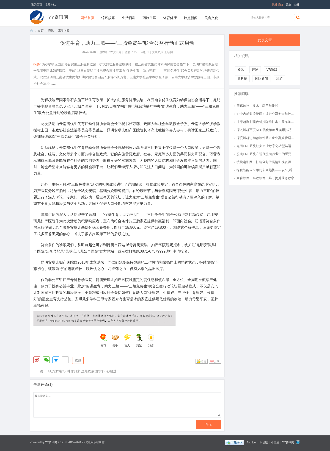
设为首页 (36, 4)
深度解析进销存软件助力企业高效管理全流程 (266, 138)
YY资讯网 (58, 17)
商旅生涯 (149, 18)
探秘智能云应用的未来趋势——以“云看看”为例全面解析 (266, 170)
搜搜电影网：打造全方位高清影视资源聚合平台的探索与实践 (266, 162)
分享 (217, 361)
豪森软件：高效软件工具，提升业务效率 (265, 178)
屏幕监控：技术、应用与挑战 (257, 106)
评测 (255, 69)
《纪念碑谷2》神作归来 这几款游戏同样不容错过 (81, 371)
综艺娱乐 (108, 18)
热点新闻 (191, 18)
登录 (288, 4)
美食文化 (211, 18)
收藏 (78, 360)
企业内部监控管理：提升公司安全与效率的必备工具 (266, 114)
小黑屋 (275, 442)
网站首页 (87, 18)
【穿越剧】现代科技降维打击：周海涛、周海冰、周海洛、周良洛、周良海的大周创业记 (266, 122)
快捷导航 (277, 4)
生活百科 (129, 18)
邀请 (203, 361)
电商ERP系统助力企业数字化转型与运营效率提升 (266, 146)
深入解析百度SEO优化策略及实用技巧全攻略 (266, 130)
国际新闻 (261, 78)
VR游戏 (272, 69)
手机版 (264, 442)
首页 (31, 30)
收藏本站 (50, 4)
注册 (296, 4)
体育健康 (170, 18)
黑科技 (242, 78)
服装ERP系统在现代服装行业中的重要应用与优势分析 (266, 154)
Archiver (252, 442)
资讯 (51, 30)
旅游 (279, 78)
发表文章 (264, 40)
